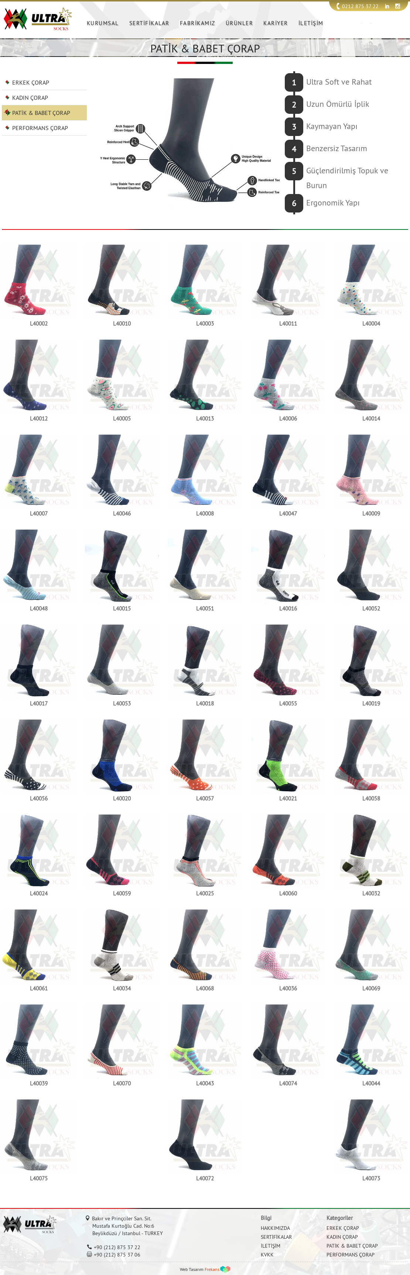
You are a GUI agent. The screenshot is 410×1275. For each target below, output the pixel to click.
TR (361, 23)
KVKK (267, 1254)
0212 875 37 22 (360, 6)
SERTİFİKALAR (149, 23)
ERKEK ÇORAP (30, 82)
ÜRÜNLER (239, 23)
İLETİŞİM (311, 23)
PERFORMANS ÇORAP (40, 128)
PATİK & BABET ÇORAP (41, 112)
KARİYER (275, 23)
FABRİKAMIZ (197, 23)
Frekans (212, 1269)
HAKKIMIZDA (275, 1228)
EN (370, 23)
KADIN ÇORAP (30, 97)
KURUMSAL (103, 23)
